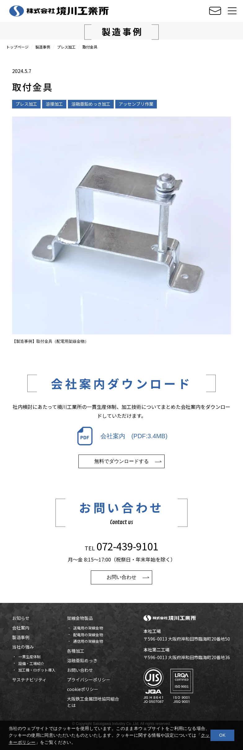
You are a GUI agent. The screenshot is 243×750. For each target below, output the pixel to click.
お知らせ (20, 618)
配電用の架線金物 (88, 634)
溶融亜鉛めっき (82, 660)
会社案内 (20, 628)
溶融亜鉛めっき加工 (90, 104)
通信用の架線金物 (88, 641)
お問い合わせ (121, 583)
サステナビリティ (29, 679)
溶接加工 (54, 104)
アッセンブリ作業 (136, 104)
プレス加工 (66, 46)
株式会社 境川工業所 (58, 11)
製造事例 (42, 46)
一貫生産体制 (29, 656)
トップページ (17, 46)
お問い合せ (215, 11)
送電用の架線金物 (88, 627)
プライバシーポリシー (88, 679)
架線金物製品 (80, 618)
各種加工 (75, 651)
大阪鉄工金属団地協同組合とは (93, 702)
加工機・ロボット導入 (36, 669)
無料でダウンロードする (121, 467)
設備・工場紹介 (31, 663)
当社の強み (23, 647)
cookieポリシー (82, 689)
